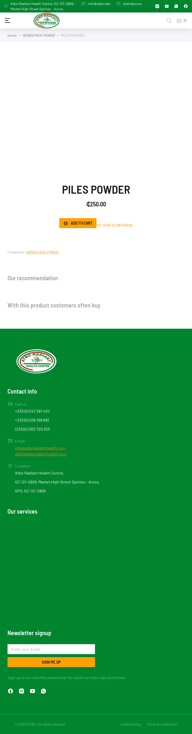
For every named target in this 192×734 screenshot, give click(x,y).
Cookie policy (130, 724)
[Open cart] (179, 20)
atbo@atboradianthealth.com (40, 453)
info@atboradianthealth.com (110, 3)
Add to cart (77, 223)
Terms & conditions (162, 724)
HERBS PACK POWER (42, 252)
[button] (114, 225)
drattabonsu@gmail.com (142, 3)
